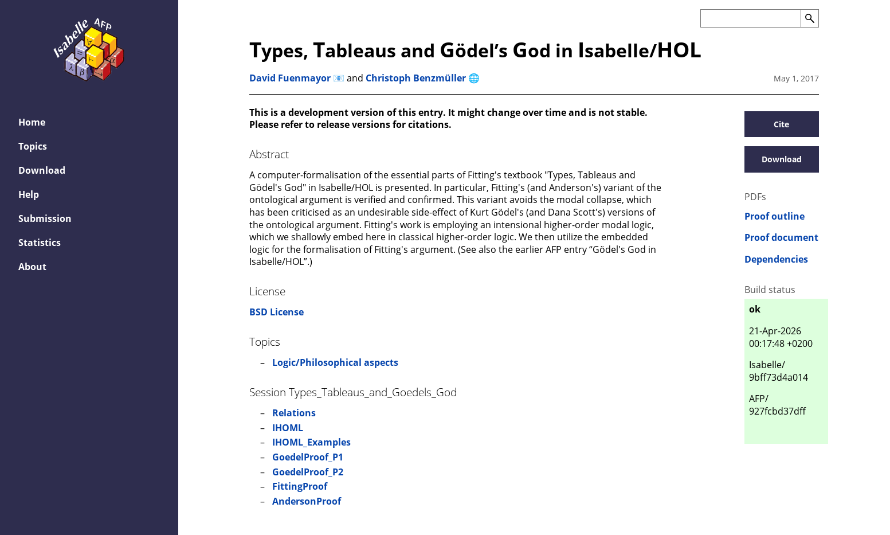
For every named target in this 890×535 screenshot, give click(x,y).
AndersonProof (306, 501)
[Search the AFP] (750, 18)
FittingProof (299, 486)
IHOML (287, 427)
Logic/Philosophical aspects (335, 362)
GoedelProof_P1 (307, 457)
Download (41, 170)
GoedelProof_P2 (307, 472)
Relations (294, 413)
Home (31, 122)
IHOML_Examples (311, 442)
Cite (781, 124)
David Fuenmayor (290, 78)
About (32, 266)
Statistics (39, 242)
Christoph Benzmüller (416, 78)
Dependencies (776, 259)
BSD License (276, 312)
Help (28, 194)
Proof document (781, 238)
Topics (32, 146)
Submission (45, 218)
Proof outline (774, 216)
